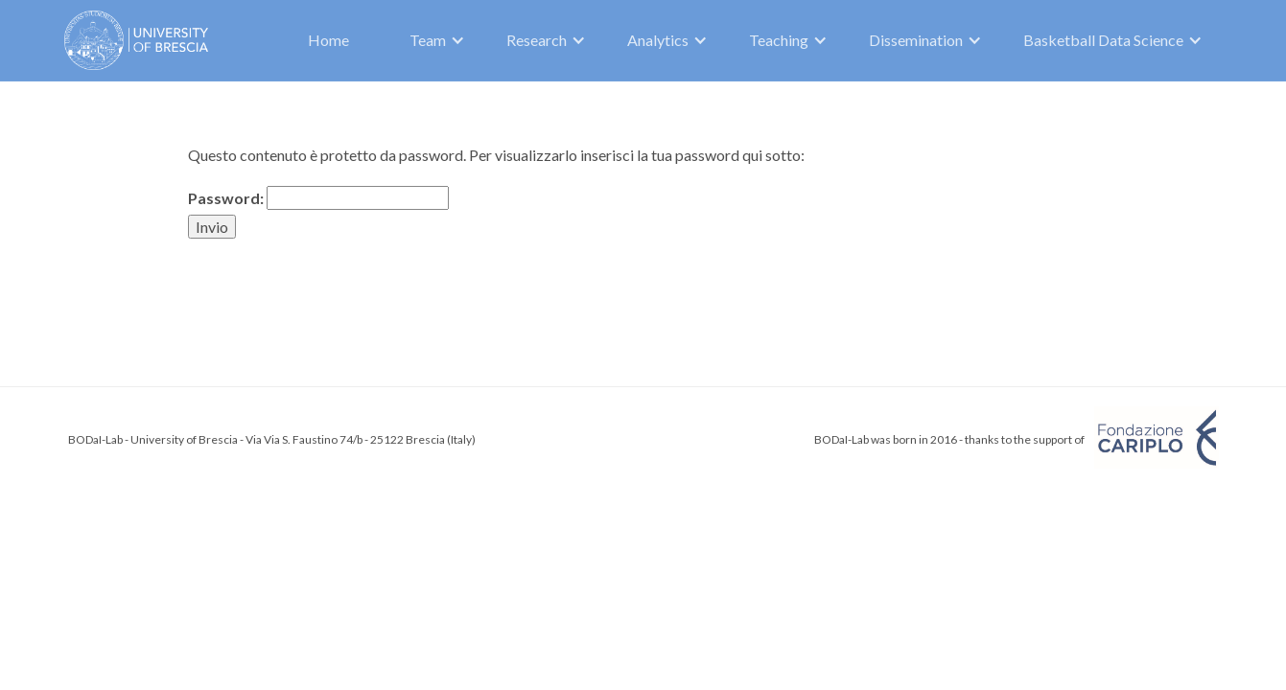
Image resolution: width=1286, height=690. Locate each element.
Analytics (658, 40)
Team (427, 40)
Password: (318, 198)
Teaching (778, 40)
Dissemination (916, 40)
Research (536, 40)
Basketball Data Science (1103, 40)
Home (328, 40)
